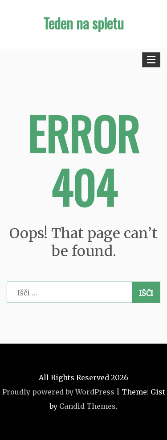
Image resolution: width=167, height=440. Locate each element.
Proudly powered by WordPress (58, 391)
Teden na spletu (83, 22)
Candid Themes (87, 406)
